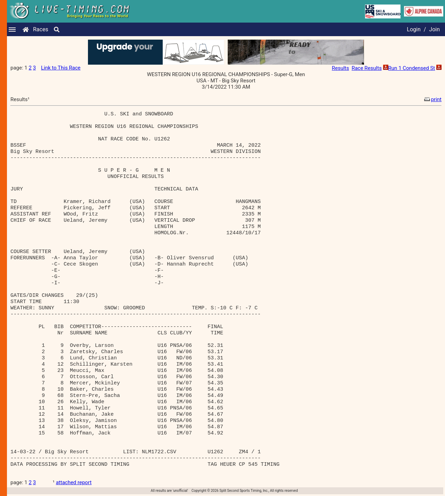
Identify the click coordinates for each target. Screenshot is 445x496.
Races (40, 29)
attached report (74, 482)
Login (413, 29)
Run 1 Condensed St (411, 68)
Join (434, 29)
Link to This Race (61, 68)
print (432, 99)
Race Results (366, 68)
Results (340, 68)
